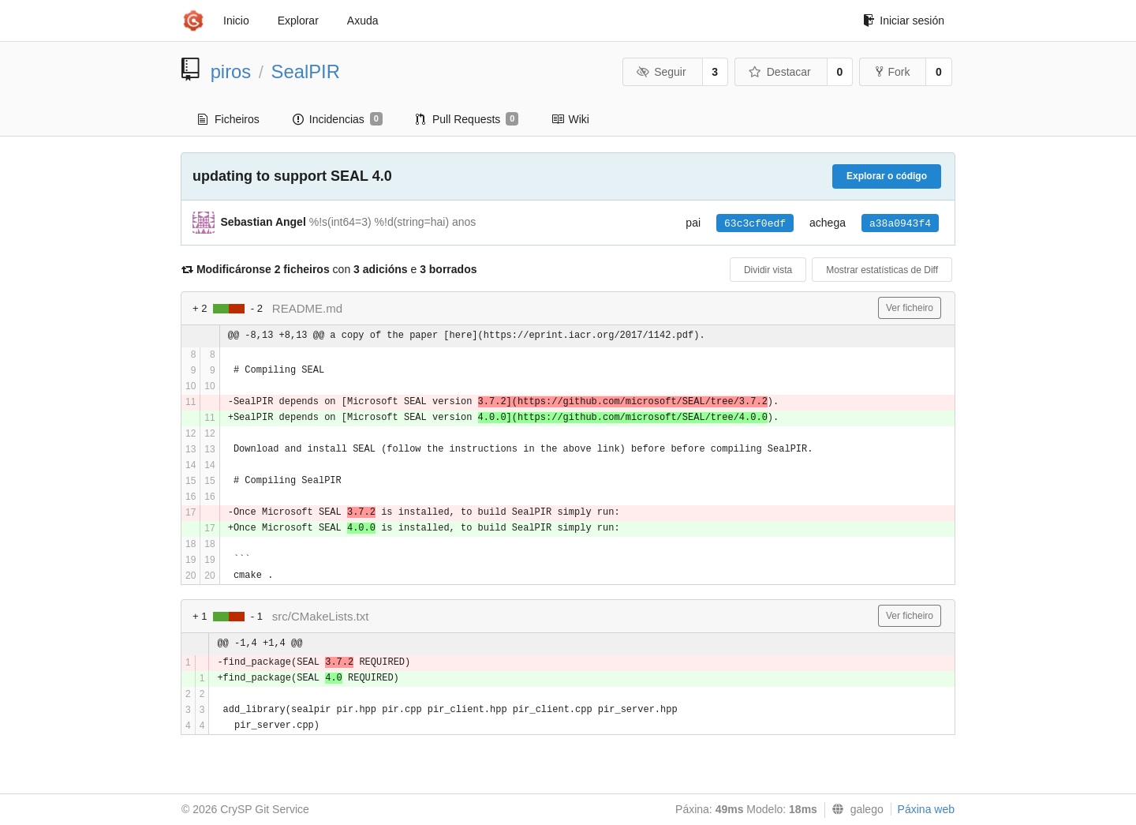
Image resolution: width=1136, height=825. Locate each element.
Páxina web (926, 809)
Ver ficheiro (909, 307)
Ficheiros (229, 119)
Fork (893, 72)
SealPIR (305, 71)
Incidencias (338, 119)
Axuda (363, 20)
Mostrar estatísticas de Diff (882, 270)
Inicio (236, 20)
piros (231, 71)
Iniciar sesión (903, 20)
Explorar (298, 20)
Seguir (661, 72)
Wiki (570, 119)
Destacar (780, 72)
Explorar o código (886, 176)
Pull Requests (467, 119)
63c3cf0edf (755, 224)
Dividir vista (768, 270)
